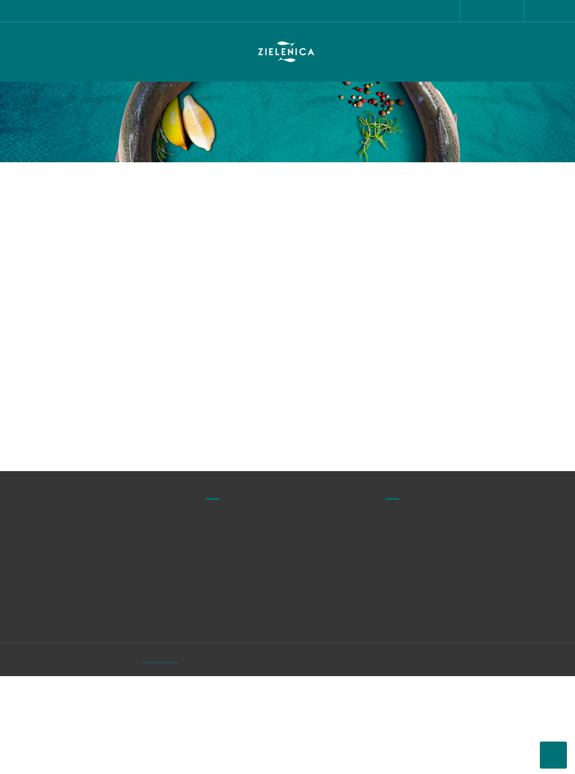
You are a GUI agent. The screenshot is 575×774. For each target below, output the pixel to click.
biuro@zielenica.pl (78, 254)
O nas (487, 631)
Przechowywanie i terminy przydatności (419, 685)
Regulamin (406, 630)
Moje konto (497, 671)
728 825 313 (65, 232)
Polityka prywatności (409, 653)
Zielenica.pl (188, 757)
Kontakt (490, 651)
